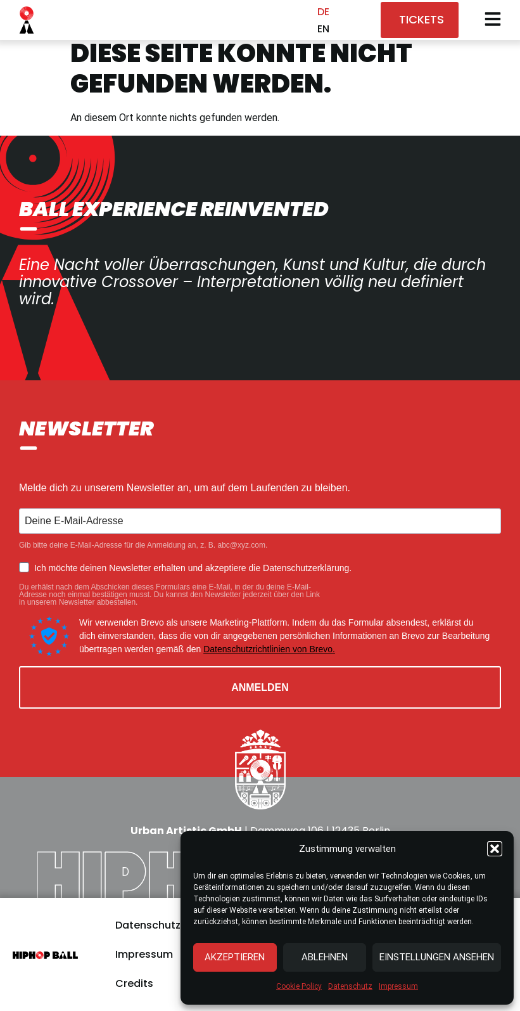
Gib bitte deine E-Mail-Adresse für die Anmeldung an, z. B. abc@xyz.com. (143, 545)
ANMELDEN (260, 687)
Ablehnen (324, 957)
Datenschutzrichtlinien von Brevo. (269, 649)
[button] (494, 848)
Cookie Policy (299, 986)
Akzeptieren (235, 957)
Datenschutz (350, 986)
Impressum (398, 986)
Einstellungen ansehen (436, 957)
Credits (134, 983)
